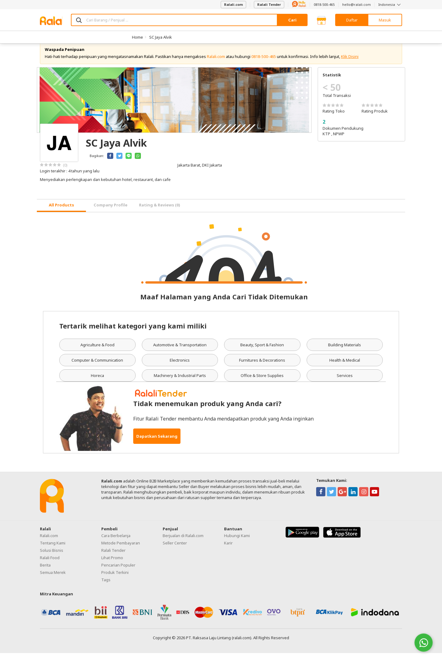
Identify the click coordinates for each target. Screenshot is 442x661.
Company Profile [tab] (110, 213)
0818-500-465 (324, 4)
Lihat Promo (112, 565)
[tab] (61, 213)
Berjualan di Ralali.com (183, 543)
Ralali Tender (269, 4)
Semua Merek (53, 580)
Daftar (352, 20)
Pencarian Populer (118, 573)
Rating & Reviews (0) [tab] (159, 213)
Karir (228, 551)
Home (137, 37)
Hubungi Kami (237, 543)
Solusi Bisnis (51, 558)
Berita (45, 573)
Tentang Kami (52, 551)
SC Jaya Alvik (160, 37)
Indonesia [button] (390, 4)
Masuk (385, 20)
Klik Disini (350, 64)
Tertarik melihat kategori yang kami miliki (133, 333)
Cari (292, 20)
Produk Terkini (115, 580)
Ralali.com (233, 4)
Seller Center (175, 551)
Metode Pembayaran (120, 551)
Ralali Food (50, 565)
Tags (105, 587)
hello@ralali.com (356, 4)
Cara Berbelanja (115, 543)
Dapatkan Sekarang (156, 444)
